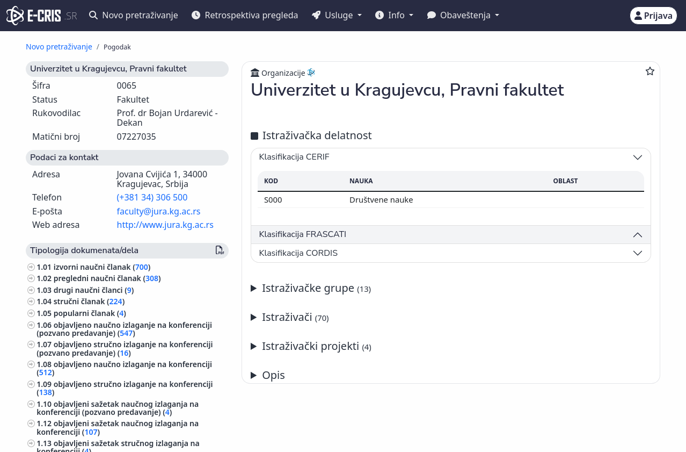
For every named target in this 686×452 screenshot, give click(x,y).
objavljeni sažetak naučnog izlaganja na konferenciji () (118, 427)
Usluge (333, 15)
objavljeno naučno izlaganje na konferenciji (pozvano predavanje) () (124, 329)
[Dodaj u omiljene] (650, 71)
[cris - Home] (33, 15)
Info (391, 15)
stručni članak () (89, 301)
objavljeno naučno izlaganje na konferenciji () (124, 368)
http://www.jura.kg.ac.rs (165, 225)
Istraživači (295, 317)
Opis (273, 375)
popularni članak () (90, 313)
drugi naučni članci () (94, 290)
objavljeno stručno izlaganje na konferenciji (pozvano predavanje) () (125, 348)
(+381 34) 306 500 (152, 197)
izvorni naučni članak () (102, 267)
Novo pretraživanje (133, 15)
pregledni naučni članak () (107, 278)
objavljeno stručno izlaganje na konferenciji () (125, 388)
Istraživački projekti (316, 346)
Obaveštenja (460, 15)
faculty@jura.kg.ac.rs (159, 211)
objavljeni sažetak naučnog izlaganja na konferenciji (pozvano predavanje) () (118, 408)
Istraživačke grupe (316, 288)
